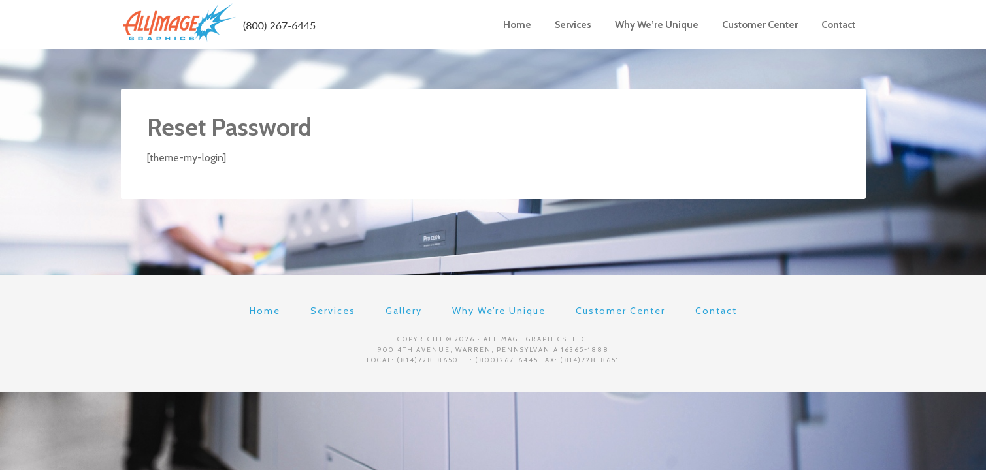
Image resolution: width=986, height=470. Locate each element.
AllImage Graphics (219, 22)
